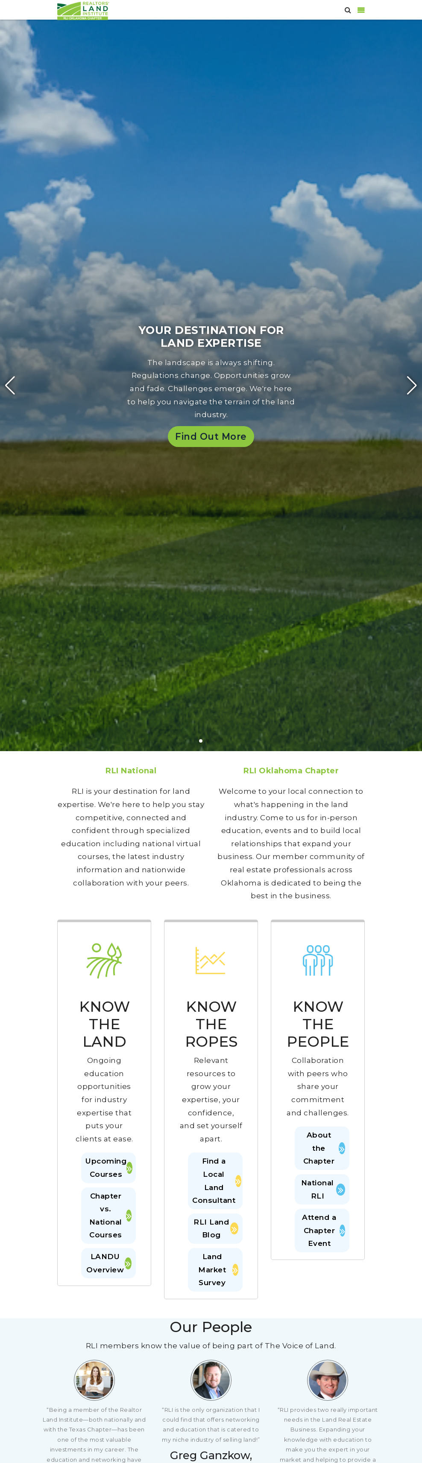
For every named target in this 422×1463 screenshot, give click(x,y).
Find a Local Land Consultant (215, 1181)
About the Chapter (324, 1148)
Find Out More (211, 436)
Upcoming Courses (108, 1168)
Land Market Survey (218, 1269)
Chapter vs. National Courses (110, 1215)
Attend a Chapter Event (323, 1230)
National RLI (323, 1189)
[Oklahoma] (83, 10)
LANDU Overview (109, 1263)
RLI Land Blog (215, 1228)
